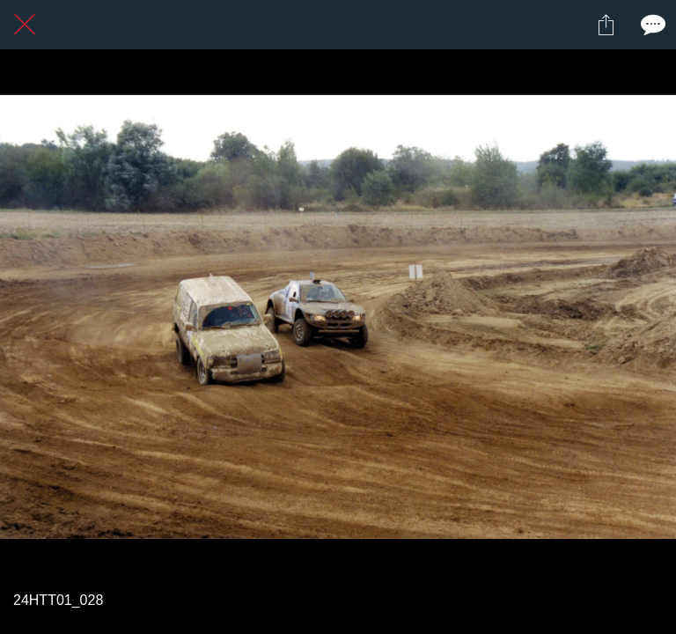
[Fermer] (24, 24)
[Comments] (651, 25)
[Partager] (605, 25)
